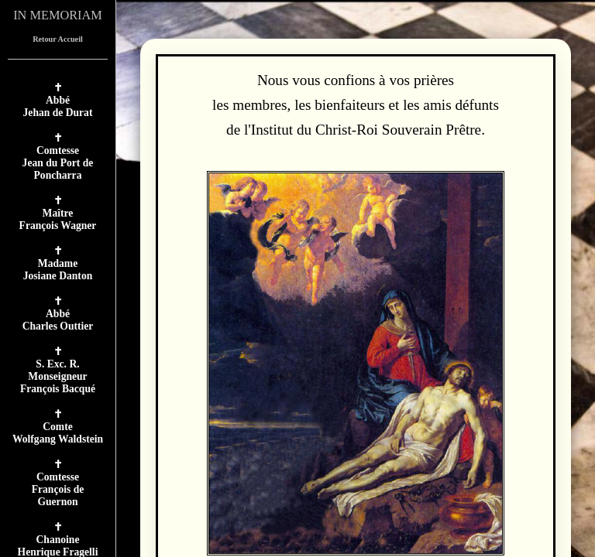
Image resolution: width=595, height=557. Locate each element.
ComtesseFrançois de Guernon (58, 489)
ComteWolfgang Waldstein (57, 433)
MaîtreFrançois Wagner (58, 219)
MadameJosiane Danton (58, 270)
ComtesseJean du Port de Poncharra (58, 163)
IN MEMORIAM (57, 15)
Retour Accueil (58, 39)
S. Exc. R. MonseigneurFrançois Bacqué (57, 376)
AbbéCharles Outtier (58, 320)
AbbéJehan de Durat (58, 106)
